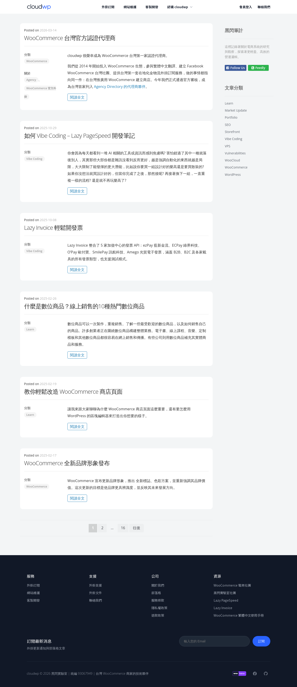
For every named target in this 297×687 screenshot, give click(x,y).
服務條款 (157, 600)
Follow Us (235, 68)
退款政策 (157, 615)
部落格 (156, 592)
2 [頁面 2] (102, 527)
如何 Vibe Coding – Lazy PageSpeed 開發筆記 (79, 135)
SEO (228, 125)
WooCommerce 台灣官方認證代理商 (70, 38)
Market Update (236, 110)
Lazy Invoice (223, 607)
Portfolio (231, 117)
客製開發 (152, 7)
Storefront (232, 132)
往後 (136, 527)
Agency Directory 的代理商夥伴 (119, 86)
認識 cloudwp (181, 7)
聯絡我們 (264, 7)
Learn (30, 329)
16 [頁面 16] (123, 527)
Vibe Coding (34, 159)
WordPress (233, 174)
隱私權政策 (159, 607)
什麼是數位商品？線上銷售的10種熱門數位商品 (84, 306)
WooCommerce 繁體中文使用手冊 (239, 615)
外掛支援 (95, 585)
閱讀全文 (78, 97)
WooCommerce (36, 61)
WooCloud (232, 160)
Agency (31, 80)
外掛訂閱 (109, 7)
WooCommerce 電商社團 (232, 585)
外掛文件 (95, 592)
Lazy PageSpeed (226, 600)
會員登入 (245, 7)
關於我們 (157, 585)
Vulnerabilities (235, 153)
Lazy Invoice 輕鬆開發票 (53, 227)
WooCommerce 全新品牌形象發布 (67, 463)
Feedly (258, 68)
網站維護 (130, 7)
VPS (227, 146)
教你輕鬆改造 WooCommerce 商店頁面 (73, 391)
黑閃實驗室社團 (225, 592)
